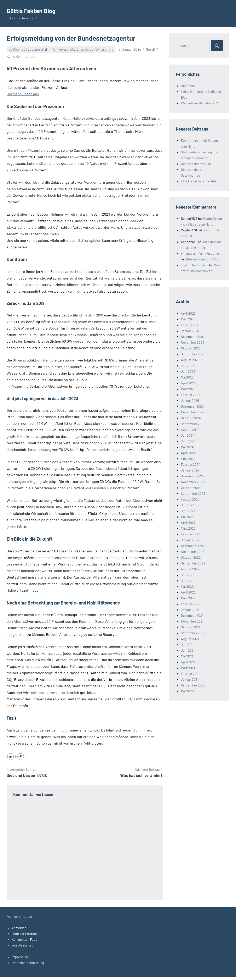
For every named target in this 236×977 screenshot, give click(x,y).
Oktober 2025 (191, 348)
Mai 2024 (187, 447)
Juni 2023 (188, 511)
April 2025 (188, 383)
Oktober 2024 (191, 418)
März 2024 (188, 458)
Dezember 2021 (192, 615)
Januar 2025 (190, 400)
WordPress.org (22, 945)
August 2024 (190, 429)
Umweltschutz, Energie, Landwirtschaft (83, 49)
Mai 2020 (187, 691)
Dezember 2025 (192, 336)
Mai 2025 (187, 377)
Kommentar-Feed (24, 939)
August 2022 (190, 569)
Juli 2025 (187, 366)
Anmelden (19, 927)
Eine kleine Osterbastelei (199, 181)
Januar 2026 (190, 331)
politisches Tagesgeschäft (28, 49)
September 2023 (193, 493)
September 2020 (193, 685)
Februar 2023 (190, 534)
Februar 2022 (190, 604)
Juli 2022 (187, 575)
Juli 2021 (187, 644)
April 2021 (188, 662)
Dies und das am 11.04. (197, 164)
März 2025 (188, 389)
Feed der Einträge (25, 933)
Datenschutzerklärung (28, 962)
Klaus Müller (72, 118)
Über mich (188, 86)
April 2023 (188, 522)
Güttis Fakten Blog (33, 10)
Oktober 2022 (191, 557)
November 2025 (192, 342)
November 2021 (192, 621)
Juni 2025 (188, 371)
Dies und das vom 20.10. (203, 259)
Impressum (20, 957)
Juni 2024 (188, 441)
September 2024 (193, 424)
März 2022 (188, 598)
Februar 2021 (190, 673)
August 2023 (190, 499)
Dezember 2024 (192, 406)
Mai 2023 (187, 517)
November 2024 (192, 412)
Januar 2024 (190, 470)
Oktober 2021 (190, 627)
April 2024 (188, 453)
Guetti (150, 49)
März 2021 (188, 668)
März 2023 (188, 528)
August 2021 (190, 639)
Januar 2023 (190, 540)
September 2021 (193, 633)
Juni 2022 (188, 581)
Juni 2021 (188, 650)
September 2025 (193, 354)
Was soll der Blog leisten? (199, 103)
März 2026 (188, 319)
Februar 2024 (190, 464)
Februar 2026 (190, 325)
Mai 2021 (187, 656)
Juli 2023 (187, 505)
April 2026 (188, 313)
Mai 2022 (187, 586)
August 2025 (190, 360)
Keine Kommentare (21, 56)
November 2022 (192, 551)
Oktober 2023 (191, 488)
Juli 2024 (187, 435)
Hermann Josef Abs (23, 94)
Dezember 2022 (192, 546)
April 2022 (188, 592)
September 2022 (193, 563)
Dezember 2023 (192, 476)
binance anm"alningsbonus (200, 253)
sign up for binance (194, 265)
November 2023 (192, 482)
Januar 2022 (190, 610)
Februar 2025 (190, 395)
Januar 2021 (189, 679)
